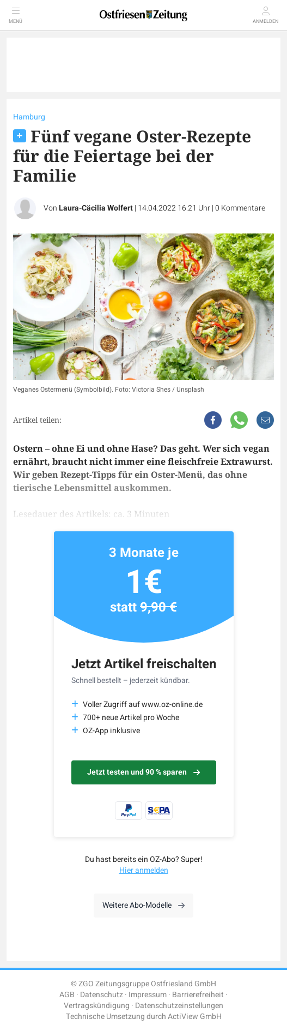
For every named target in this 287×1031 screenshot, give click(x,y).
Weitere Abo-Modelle (143, 905)
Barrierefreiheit (198, 994)
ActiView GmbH (195, 1016)
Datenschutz (101, 994)
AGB (67, 994)
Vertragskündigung (97, 1005)
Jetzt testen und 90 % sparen (143, 772)
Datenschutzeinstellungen (179, 1005)
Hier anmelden (143, 870)
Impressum (148, 994)
